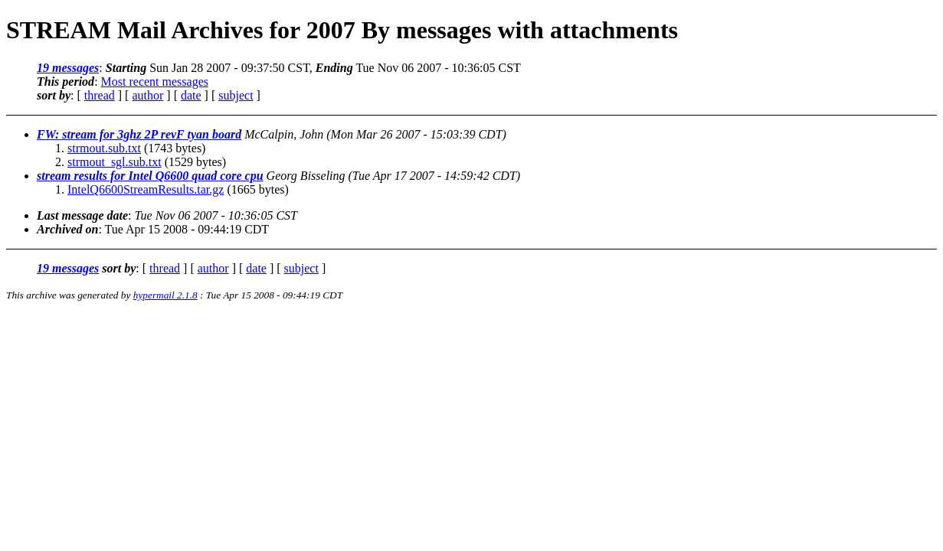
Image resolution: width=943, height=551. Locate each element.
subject (235, 95)
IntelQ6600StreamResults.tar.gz (145, 189)
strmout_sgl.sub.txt (114, 161)
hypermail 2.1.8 (165, 295)
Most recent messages (154, 81)
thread (99, 95)
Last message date (82, 215)
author (147, 95)
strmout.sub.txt (104, 148)
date (191, 95)
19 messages (68, 67)
